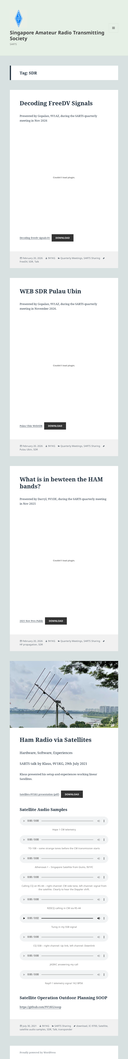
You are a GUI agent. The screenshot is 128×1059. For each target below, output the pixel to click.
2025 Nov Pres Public (31, 620)
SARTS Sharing (92, 258)
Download (63, 237)
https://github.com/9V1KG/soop (40, 1007)
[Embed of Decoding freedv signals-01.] (64, 177)
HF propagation (28, 644)
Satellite (103, 1025)
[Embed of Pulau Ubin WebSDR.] (64, 365)
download (81, 1025)
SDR (31, 261)
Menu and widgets (113, 32)
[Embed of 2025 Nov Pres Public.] (64, 560)
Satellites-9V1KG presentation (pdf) (39, 794)
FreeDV (23, 261)
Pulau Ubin (26, 449)
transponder (65, 1029)
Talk (36, 261)
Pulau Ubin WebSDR (31, 425)
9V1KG (51, 258)
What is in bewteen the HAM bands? (61, 482)
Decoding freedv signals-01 (35, 237)
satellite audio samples (33, 1029)
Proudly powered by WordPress (38, 1052)
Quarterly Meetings (71, 258)
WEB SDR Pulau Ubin (50, 291)
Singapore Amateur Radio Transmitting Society (57, 35)
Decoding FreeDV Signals (56, 103)
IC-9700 (93, 1025)
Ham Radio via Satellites (56, 740)
